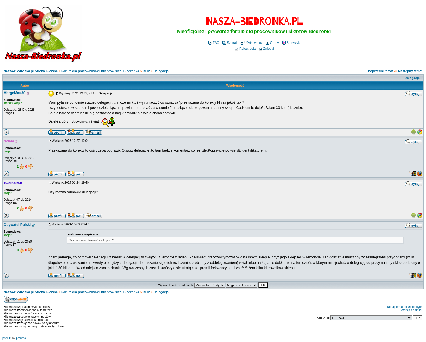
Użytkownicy (251, 42)
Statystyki (291, 42)
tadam (9, 141)
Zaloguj (266, 48)
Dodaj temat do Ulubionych (404, 307)
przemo (21, 338)
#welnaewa (13, 183)
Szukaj (229, 42)
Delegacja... (163, 71)
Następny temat (410, 71)
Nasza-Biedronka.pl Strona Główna (31, 71)
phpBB (6, 338)
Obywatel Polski (17, 225)
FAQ (213, 42)
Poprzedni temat (380, 71)
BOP (146, 71)
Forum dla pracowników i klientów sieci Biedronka (100, 71)
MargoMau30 (14, 93)
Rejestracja (245, 48)
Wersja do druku (411, 310)
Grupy (272, 42)
